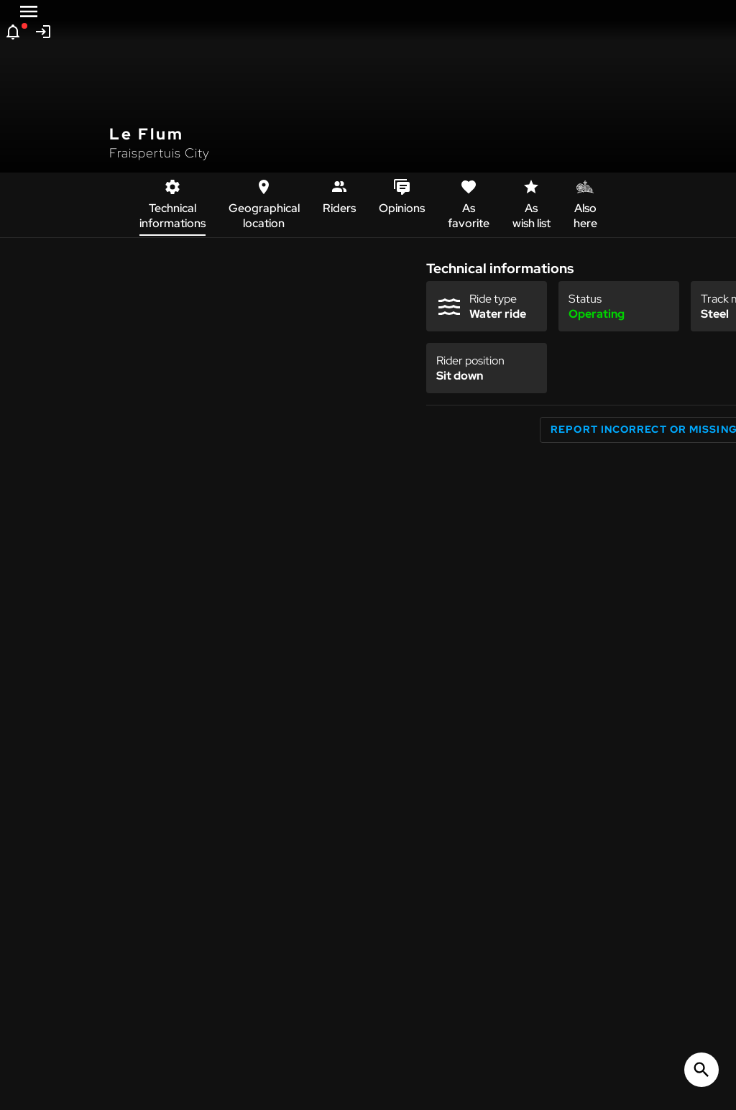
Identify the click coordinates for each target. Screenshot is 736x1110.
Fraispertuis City (159, 153)
